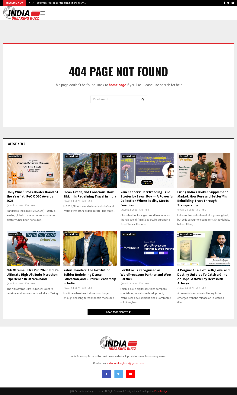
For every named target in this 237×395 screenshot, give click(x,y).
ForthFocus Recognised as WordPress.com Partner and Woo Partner (145, 274)
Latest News (16, 143)
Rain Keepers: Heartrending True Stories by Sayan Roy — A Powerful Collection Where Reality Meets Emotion (147, 198)
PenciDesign (161, 391)
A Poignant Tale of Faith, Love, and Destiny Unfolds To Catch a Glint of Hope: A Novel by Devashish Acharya (203, 276)
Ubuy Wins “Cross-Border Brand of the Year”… (61, 3)
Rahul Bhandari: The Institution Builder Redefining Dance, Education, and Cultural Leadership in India (89, 276)
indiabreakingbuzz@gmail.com (125, 363)
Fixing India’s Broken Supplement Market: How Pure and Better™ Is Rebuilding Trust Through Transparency (202, 198)
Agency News (15, 156)
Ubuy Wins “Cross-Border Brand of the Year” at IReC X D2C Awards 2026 (32, 196)
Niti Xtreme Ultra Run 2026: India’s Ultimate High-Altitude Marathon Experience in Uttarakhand (33, 274)
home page (117, 85)
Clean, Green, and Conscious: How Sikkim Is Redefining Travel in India (89, 194)
